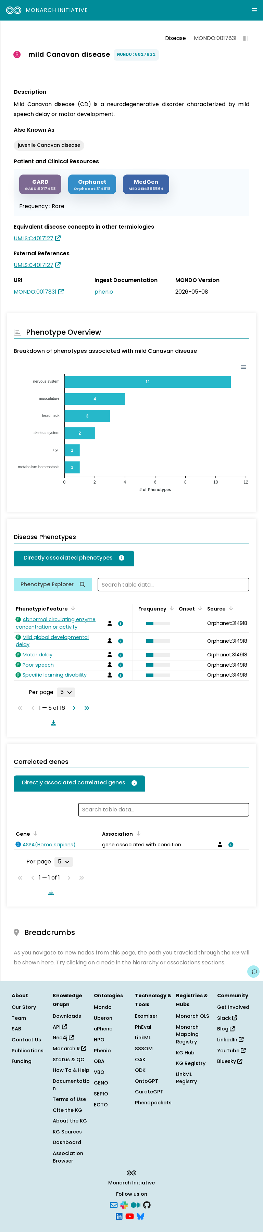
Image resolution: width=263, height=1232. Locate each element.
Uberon (103, 1018)
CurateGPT (149, 1091)
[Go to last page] (85, 708)
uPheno (103, 1028)
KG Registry (190, 1063)
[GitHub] (147, 1204)
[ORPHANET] (92, 184)
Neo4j (63, 1037)
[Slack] (124, 1204)
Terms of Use (69, 1099)
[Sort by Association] (137, 833)
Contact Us (26, 1039)
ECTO (101, 1104)
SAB (16, 1028)
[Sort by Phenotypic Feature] (72, 608)
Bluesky (229, 1061)
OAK (140, 1059)
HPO (99, 1039)
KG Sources (67, 1131)
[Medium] (135, 1204)
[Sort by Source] (230, 608)
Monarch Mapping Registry (187, 1034)
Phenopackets (153, 1102)
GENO (101, 1082)
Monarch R (69, 1048)
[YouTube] (129, 1215)
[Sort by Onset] (199, 608)
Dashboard (67, 1142)
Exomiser (146, 1016)
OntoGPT (146, 1081)
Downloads (67, 1016)
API (60, 1027)
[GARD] (40, 184)
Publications (27, 1050)
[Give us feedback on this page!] (253, 971)
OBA (99, 1061)
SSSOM (144, 1048)
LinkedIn (230, 1039)
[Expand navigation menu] (254, 10)
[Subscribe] (113, 1204)
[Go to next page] (72, 708)
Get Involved (233, 1007)
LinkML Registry (186, 1078)
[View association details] (119, 623)
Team (19, 1018)
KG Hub (185, 1052)
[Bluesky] (140, 1215)
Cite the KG (67, 1110)
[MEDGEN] (146, 184)
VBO (99, 1072)
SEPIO (101, 1093)
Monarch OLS (192, 1016)
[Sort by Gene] (34, 833)
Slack (227, 1018)
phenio (104, 292)
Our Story (24, 1007)
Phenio (102, 1050)
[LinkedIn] (119, 1215)
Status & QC (69, 1059)
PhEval (143, 1027)
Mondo (103, 1007)
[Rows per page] (66, 692)
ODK (140, 1070)
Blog (226, 1028)
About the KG (70, 1120)
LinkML (143, 1037)
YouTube (231, 1050)
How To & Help (71, 1070)
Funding (22, 1061)
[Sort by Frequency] (170, 608)
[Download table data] (52, 723)
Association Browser (68, 1157)
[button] (156, 623)
